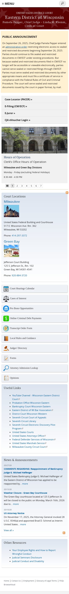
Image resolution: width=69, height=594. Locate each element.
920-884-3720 (19, 275)
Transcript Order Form (17, 328)
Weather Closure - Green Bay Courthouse (25, 492)
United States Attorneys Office (29, 435)
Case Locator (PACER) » (18, 99)
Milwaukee (12, 201)
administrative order (16, 46)
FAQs (61, 580)
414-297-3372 (19, 235)
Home (6, 580)
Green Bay (12, 241)
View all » (9, 530)
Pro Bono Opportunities (18, 308)
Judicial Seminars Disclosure (27, 557)
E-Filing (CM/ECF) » (16, 106)
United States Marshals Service (29, 443)
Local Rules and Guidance (19, 338)
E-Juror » (10, 113)
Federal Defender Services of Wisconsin (34, 439)
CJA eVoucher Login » (17, 120)
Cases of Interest (14, 299)
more (25, 483)
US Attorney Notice (14, 513)
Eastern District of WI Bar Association (32, 410)
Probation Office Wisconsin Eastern (30, 402)
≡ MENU (8, 3)
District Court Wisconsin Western (29, 413)
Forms (9, 358)
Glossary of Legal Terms (46, 580)
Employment (28, 580)
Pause (8, 185)
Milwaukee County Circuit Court (29, 446)
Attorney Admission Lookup (20, 368)
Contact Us (16, 580)
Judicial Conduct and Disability (28, 561)
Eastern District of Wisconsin (34, 17)
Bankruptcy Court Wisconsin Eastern (31, 406)
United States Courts (23, 432)
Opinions (11, 378)
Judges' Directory (15, 348)
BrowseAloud (9, 584)
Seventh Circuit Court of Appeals (29, 417)
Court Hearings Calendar (18, 289)
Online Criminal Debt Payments (22, 318)
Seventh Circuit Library (24, 421)
